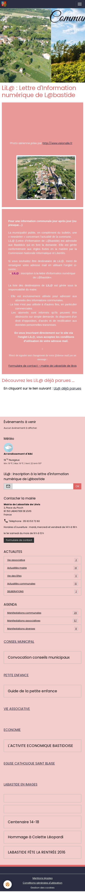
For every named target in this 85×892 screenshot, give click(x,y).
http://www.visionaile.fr (57, 143)
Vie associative (42, 560)
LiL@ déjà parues (67, 388)
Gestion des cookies (42, 887)
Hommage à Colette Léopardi (35, 837)
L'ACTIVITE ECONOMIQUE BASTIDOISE (40, 746)
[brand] (4, 4)
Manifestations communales (42, 613)
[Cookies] (7, 884)
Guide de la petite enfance (32, 691)
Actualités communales (42, 584)
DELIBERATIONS (42, 591)
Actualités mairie (42, 568)
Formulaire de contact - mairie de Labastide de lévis (43, 366)
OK (77, 486)
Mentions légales (43, 878)
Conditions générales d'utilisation (42, 882)
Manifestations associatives (42, 621)
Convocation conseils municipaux (39, 657)
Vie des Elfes (42, 576)
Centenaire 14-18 (23, 822)
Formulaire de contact (19, 540)
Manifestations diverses (42, 629)
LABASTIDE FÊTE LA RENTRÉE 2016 (36, 852)
